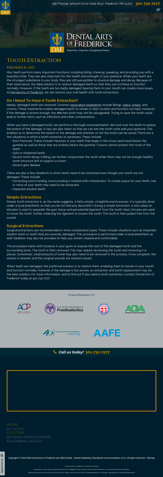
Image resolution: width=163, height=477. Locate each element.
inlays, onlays (132, 105)
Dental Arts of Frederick (27, 92)
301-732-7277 (81, 352)
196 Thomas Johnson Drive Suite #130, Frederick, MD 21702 (92, 3)
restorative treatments (85, 105)
